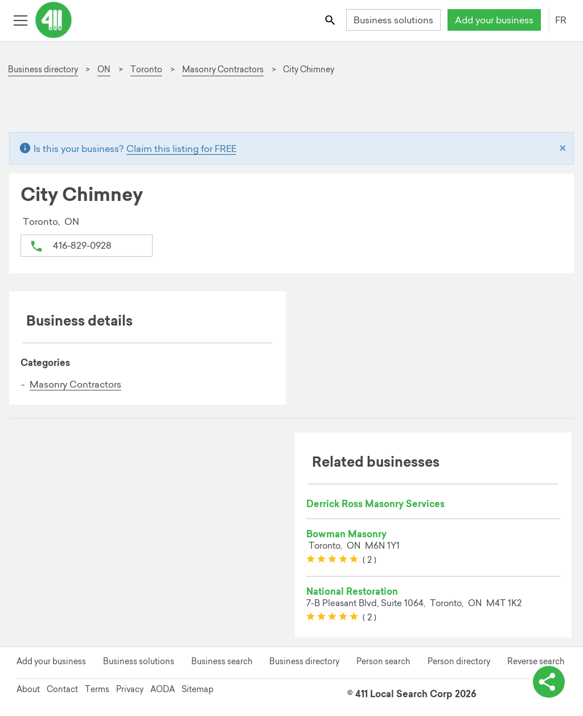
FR (560, 20)
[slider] (332, 559)
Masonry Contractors (75, 384)
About (28, 689)
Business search (221, 661)
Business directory (304, 661)
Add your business (494, 20)
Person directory (459, 661)
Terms (97, 689)
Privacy (129, 689)
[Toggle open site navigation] (20, 20)
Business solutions (393, 20)
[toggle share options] (549, 682)
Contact (62, 689)
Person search (383, 661)
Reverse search (535, 661)
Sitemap (198, 689)
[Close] (562, 148)
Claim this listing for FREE (181, 148)
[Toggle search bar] (331, 20)
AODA (162, 689)
